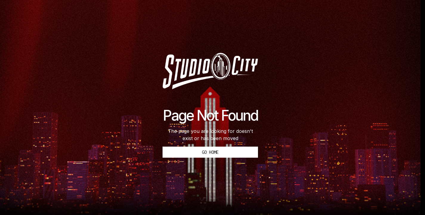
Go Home (210, 152)
